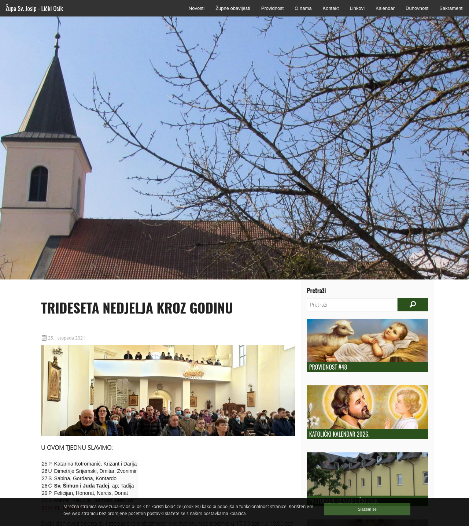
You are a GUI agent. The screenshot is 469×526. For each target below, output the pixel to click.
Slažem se (367, 509)
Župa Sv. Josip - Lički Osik (34, 8)
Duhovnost (417, 8)
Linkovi (357, 8)
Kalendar (385, 8)
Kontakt (330, 8)
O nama (303, 8)
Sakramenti (451, 8)
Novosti (196, 8)
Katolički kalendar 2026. (339, 434)
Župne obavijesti (232, 8)
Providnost (272, 8)
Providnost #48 (328, 367)
